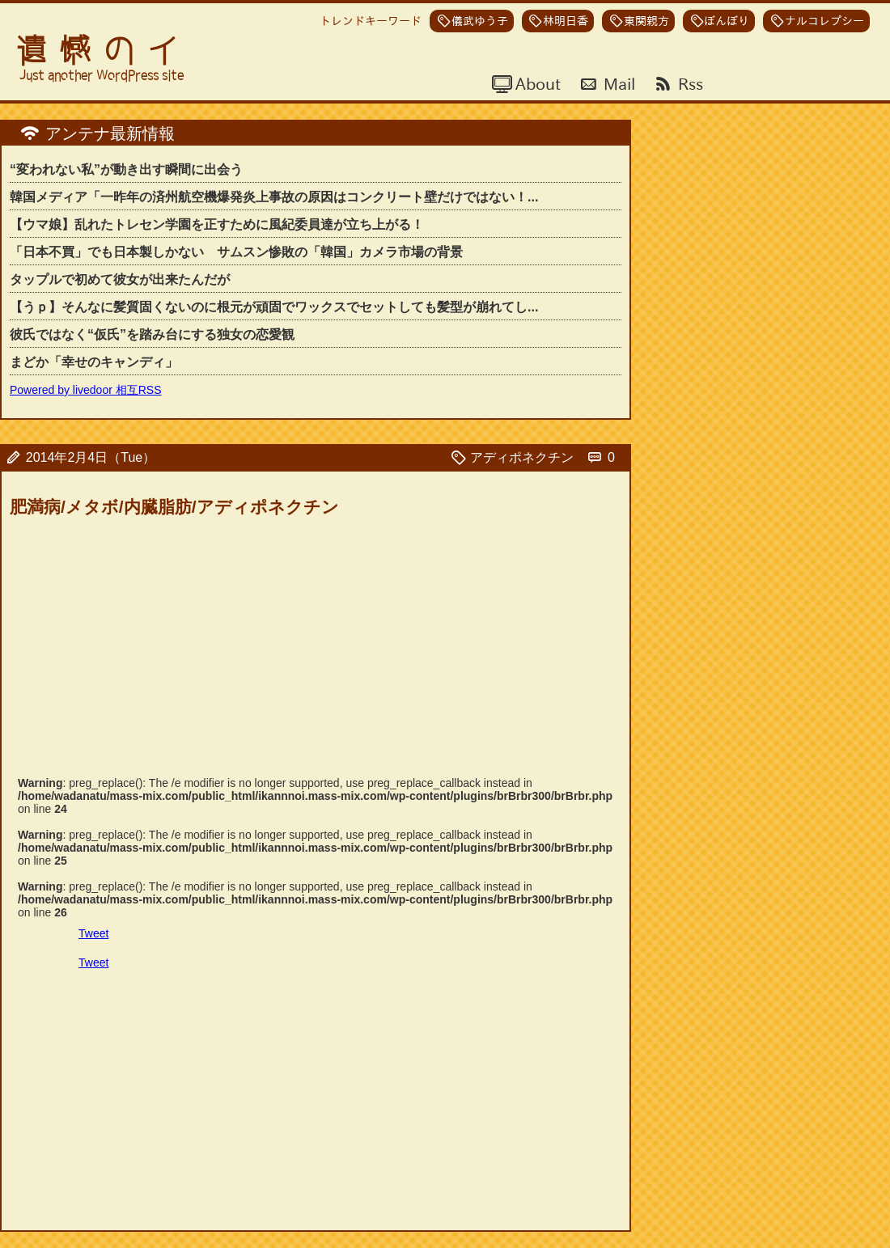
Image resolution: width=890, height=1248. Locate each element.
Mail (617, 83)
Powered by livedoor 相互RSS (86, 389)
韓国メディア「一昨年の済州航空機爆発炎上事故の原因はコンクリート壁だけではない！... (274, 197)
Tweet (93, 933)
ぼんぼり (726, 21)
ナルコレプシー (824, 21)
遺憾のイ (103, 51)
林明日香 (565, 21)
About (536, 83)
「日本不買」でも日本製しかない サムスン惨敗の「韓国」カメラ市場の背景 (236, 252)
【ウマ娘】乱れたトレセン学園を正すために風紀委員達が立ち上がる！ (217, 224)
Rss (688, 83)
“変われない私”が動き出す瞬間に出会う (126, 169)
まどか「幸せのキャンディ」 (94, 362)
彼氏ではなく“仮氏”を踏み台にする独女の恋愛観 (152, 334)
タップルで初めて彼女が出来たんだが (120, 279)
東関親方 (646, 21)
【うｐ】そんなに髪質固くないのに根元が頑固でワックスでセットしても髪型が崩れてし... (274, 307)
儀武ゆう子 (479, 21)
